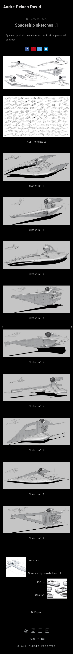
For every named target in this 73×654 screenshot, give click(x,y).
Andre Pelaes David (22, 7)
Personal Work (36, 18)
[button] (36, 612)
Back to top (37, 639)
